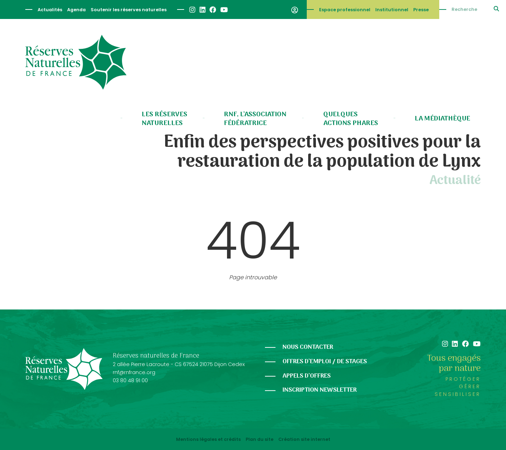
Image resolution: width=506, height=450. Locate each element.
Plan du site (259, 439)
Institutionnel (391, 10)
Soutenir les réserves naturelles (129, 10)
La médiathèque (442, 118)
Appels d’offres (307, 376)
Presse (421, 10)
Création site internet (304, 439)
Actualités (50, 10)
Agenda (76, 10)
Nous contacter (308, 347)
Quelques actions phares (350, 119)
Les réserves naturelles (164, 119)
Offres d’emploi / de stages (325, 362)
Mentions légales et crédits (208, 439)
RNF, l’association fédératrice (255, 119)
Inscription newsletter (320, 390)
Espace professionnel (344, 10)
